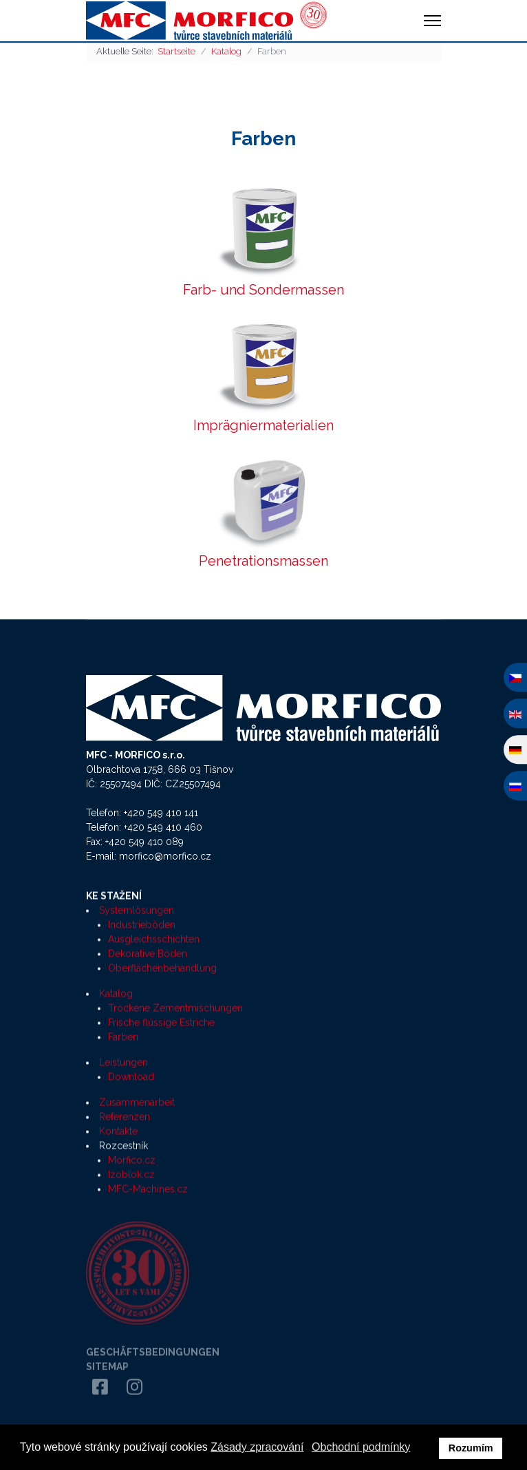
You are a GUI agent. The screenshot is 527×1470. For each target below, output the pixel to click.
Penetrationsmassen (263, 561)
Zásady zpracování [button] (257, 1447)
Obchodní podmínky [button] (361, 1447)
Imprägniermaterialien (263, 425)
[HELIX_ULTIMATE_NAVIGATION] (432, 20)
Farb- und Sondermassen (263, 289)
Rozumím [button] (471, 1447)
